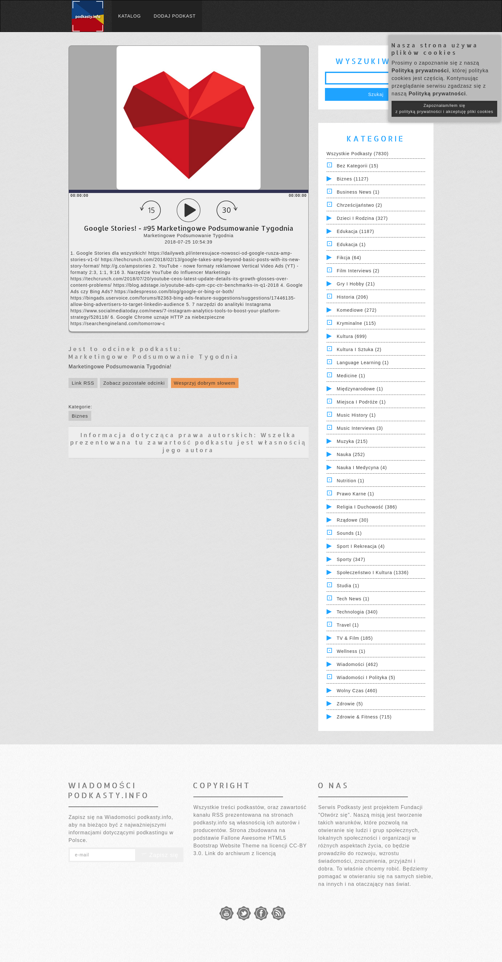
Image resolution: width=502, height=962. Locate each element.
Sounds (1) (349, 533)
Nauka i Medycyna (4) (362, 467)
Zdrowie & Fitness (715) (364, 716)
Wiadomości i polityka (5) (366, 677)
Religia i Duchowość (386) (367, 506)
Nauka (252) (351, 454)
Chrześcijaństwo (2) (359, 205)
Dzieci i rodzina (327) (362, 218)
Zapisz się (159, 855)
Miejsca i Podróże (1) (361, 402)
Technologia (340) (357, 611)
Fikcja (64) (349, 257)
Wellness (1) (351, 651)
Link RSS (83, 383)
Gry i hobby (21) (356, 283)
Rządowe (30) (352, 520)
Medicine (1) (351, 375)
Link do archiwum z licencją (240, 853)
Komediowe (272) (357, 310)
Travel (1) (348, 625)
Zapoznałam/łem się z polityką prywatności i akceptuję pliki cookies (444, 108)
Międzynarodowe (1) (360, 388)
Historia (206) (352, 297)
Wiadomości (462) (357, 664)
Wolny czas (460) (357, 690)
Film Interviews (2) (358, 270)
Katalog (129, 16)
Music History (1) (356, 415)
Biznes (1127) (352, 178)
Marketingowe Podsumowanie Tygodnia (153, 356)
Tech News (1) (353, 598)
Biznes (80, 416)
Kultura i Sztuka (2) (359, 349)
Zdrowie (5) (350, 703)
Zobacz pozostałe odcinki (134, 383)
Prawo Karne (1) (355, 493)
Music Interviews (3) (360, 428)
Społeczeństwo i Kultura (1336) (373, 572)
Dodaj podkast (175, 16)
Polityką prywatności (420, 70)
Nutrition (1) (350, 480)
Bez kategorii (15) (357, 165)
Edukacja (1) (351, 244)
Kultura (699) (352, 336)
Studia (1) (348, 585)
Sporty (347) (351, 559)
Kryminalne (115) (356, 323)
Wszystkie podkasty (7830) (358, 153)
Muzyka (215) (352, 441)
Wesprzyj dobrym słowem (205, 383)
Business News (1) (358, 192)
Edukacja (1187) (355, 231)
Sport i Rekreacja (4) (361, 546)
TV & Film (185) (355, 638)
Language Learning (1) (363, 362)
